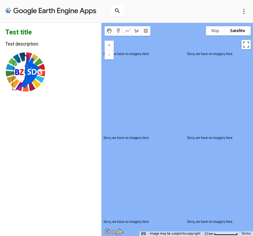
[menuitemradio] (109, 31)
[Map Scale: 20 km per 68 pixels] (221, 233)
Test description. (22, 44)
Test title (18, 32)
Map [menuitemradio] (215, 31)
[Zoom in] (109, 45)
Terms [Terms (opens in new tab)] (246, 233)
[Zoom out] (109, 54)
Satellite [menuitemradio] (237, 31)
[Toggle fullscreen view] (246, 44)
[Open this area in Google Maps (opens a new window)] (114, 231)
